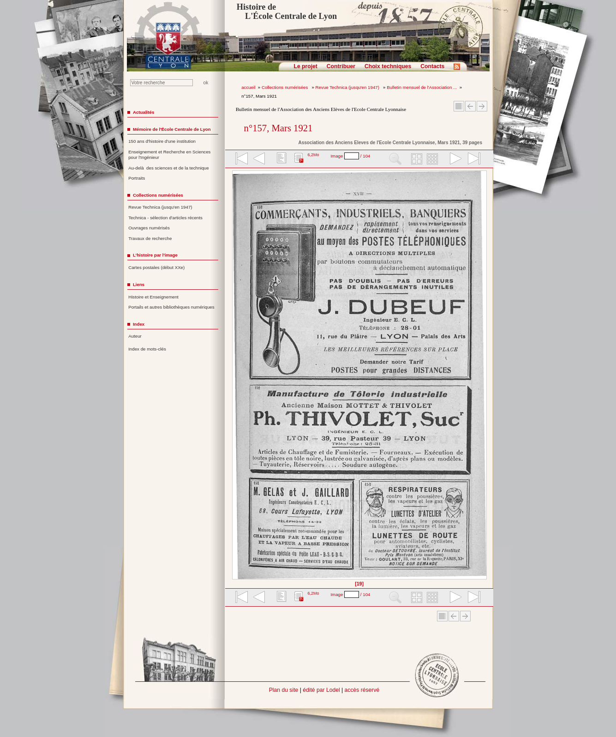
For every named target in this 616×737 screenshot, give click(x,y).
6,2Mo (313, 154)
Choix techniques (388, 66)
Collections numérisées (285, 87)
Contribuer (341, 66)
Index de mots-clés (147, 348)
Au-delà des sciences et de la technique (168, 167)
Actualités (143, 112)
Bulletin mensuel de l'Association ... (422, 87)
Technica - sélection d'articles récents (165, 217)
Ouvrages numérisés (149, 227)
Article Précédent (470, 106)
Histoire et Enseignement (153, 296)
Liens (138, 284)
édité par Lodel (321, 690)
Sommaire (459, 106)
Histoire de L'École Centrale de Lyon (287, 11)
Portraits (136, 178)
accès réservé (362, 690)
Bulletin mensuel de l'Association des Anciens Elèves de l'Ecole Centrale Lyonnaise (321, 109)
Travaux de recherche (150, 238)
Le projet (305, 66)
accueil (248, 87)
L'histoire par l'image (155, 254)
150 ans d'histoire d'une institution (162, 141)
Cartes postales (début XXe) (156, 267)
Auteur (135, 336)
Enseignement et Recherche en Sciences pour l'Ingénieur (169, 154)
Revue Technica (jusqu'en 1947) (348, 87)
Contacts (432, 66)
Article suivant (482, 106)
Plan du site (284, 690)
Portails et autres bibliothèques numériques (171, 307)
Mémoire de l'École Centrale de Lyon (172, 129)
